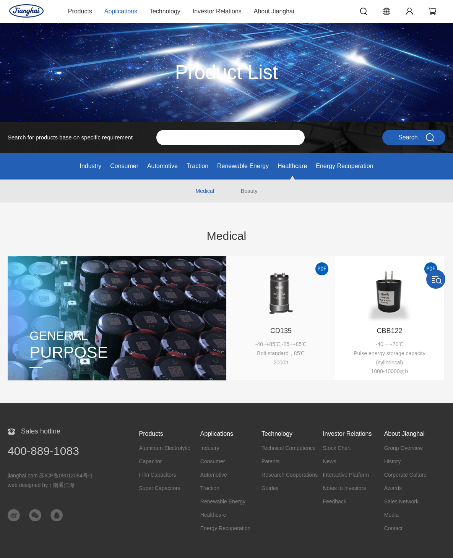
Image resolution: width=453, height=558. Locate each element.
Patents (270, 461)
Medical (205, 191)
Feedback (334, 501)
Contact (393, 528)
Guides (269, 488)
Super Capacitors (159, 488)
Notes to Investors (344, 488)
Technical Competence (288, 448)
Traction (197, 166)
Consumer (124, 166)
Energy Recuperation (344, 166)
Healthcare (292, 166)
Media (391, 515)
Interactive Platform (346, 475)
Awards (393, 488)
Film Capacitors (157, 475)
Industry (90, 166)
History (392, 461)
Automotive (162, 166)
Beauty (249, 191)
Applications (120, 11)
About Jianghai (274, 11)
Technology (164, 11)
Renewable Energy (243, 166)
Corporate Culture (405, 475)
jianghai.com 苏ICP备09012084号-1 (50, 475)
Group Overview (403, 448)
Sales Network (401, 501)
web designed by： (41, 485)
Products (80, 11)
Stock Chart (337, 448)
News (329, 461)
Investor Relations (217, 11)
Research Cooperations (289, 475)
